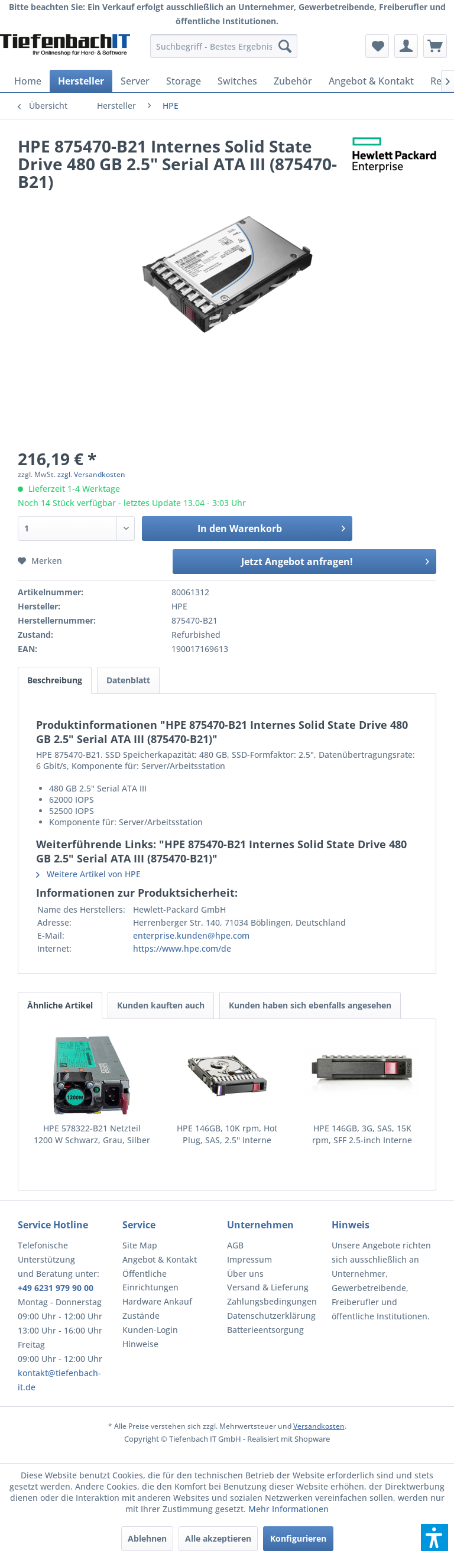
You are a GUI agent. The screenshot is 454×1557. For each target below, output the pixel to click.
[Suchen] (285, 46)
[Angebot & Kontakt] (371, 81)
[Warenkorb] (435, 46)
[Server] (135, 81)
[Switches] (237, 81)
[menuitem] (224, 46)
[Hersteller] (81, 81)
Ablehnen (147, 1538)
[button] (434, 1537)
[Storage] (183, 81)
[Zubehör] (292, 81)
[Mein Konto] (406, 46)
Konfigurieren (298, 1538)
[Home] (28, 81)
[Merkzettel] (377, 46)
